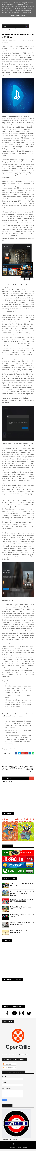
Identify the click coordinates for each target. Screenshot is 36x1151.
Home (4, 30)
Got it (23, 15)
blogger (31, 780)
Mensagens (7, 1065)
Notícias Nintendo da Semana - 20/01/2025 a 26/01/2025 (22, 902)
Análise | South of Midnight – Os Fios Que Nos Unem (22, 925)
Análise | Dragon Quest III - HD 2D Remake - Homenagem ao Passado (22, 895)
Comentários (8, 1069)
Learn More (15, 15)
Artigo (9, 30)
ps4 (13, 30)
